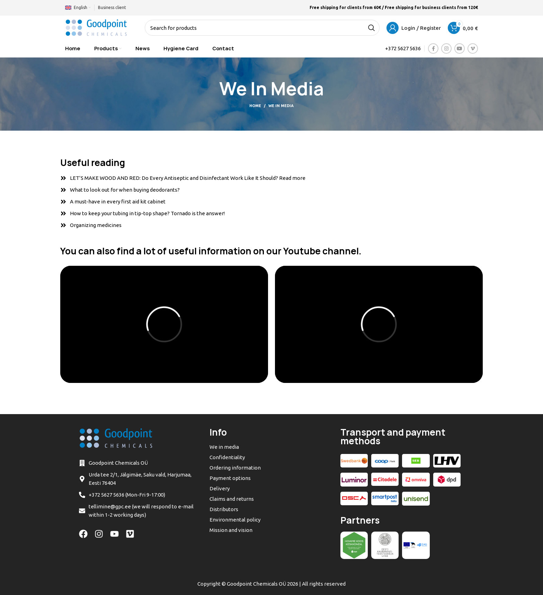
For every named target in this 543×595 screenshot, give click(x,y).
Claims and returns (232, 499)
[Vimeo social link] (473, 48)
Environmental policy (235, 520)
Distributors (224, 509)
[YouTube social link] (459, 48)
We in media (224, 447)
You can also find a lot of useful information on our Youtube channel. (211, 251)
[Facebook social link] (433, 48)
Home (255, 106)
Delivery (220, 488)
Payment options (230, 478)
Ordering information (235, 468)
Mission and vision (231, 530)
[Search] (262, 28)
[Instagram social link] (446, 48)
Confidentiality (227, 457)
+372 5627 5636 (403, 48)
